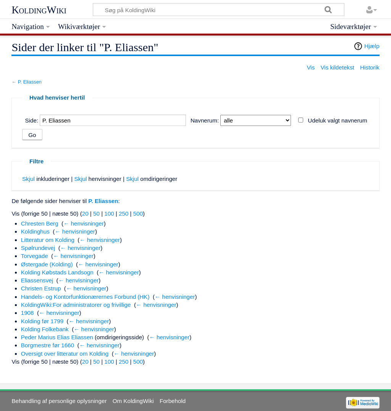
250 (123, 213)
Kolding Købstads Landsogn (57, 272)
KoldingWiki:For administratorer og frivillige (76, 304)
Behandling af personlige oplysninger (59, 401)
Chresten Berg (39, 223)
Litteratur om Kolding (47, 240)
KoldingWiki (38, 10)
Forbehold (173, 401)
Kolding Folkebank (45, 329)
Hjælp (372, 46)
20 (85, 213)
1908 (27, 312)
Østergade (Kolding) (47, 264)
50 (96, 213)
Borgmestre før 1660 (47, 345)
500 (138, 213)
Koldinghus (35, 231)
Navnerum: (205, 120)
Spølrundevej (38, 248)
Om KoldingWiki (133, 401)
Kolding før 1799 (42, 321)
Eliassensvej (37, 280)
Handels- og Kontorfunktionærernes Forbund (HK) (85, 296)
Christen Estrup (41, 288)
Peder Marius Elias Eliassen (57, 337)
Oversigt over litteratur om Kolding (65, 353)
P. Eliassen (30, 82)
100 (109, 213)
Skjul (28, 179)
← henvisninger (83, 223)
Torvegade (34, 256)
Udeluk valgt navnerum (337, 120)
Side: (32, 120)
